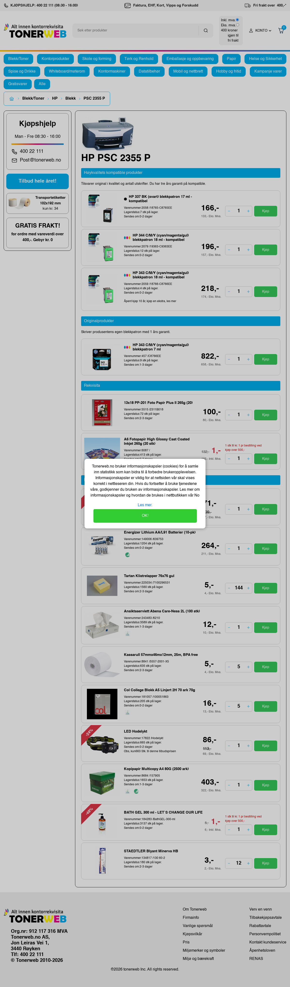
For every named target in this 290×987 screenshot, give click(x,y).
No (196, 495)
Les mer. (145, 505)
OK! (145, 516)
